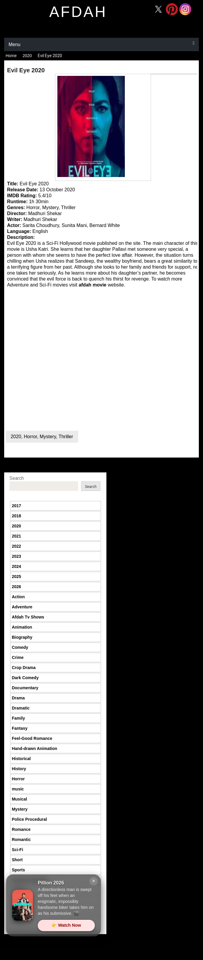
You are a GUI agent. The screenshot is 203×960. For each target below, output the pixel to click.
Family (18, 718)
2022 (16, 546)
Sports (18, 869)
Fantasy (20, 728)
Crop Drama (24, 667)
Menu (15, 44)
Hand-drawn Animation (34, 748)
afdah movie (92, 284)
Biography (22, 637)
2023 (16, 556)
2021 (16, 536)
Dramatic (21, 708)
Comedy (20, 647)
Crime (18, 657)
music (18, 789)
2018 (16, 515)
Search (17, 478)
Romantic (21, 839)
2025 (16, 576)
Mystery (48, 436)
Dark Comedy (25, 677)
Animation (22, 627)
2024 (16, 566)
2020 (27, 55)
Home (11, 55)
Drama (18, 698)
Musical (19, 799)
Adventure (22, 606)
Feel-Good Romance (32, 738)
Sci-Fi (17, 849)
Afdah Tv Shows (28, 617)
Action (18, 596)
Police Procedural (29, 819)
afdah (78, 11)
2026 (16, 586)
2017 (16, 505)
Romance (21, 829)
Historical (21, 758)
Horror (30, 436)
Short (17, 859)
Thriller (66, 436)
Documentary (25, 687)
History (19, 768)
